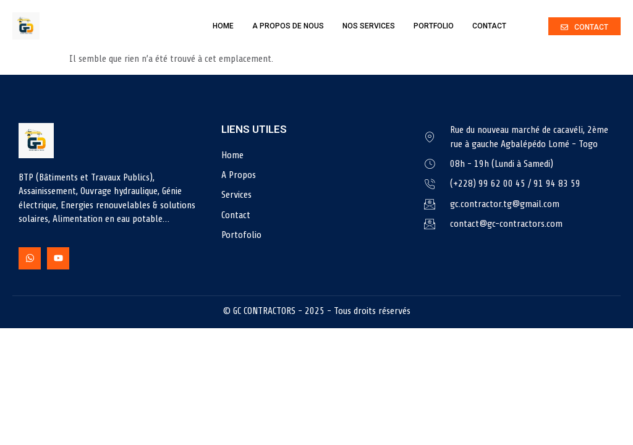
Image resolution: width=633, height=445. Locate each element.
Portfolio (434, 26)
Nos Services (368, 26)
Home (223, 26)
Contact (489, 26)
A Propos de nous (288, 26)
